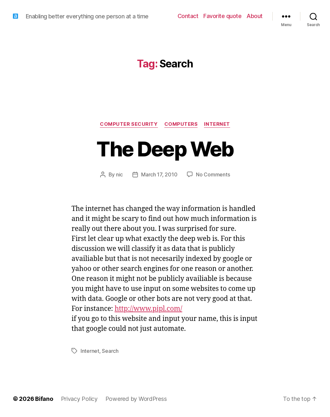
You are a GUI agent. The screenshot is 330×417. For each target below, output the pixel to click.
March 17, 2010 (159, 174)
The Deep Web (164, 148)
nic (119, 174)
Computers (181, 124)
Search (110, 351)
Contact (188, 16)
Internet (217, 124)
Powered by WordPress (136, 398)
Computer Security (129, 124)
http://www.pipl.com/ (148, 308)
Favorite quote (222, 16)
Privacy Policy (79, 398)
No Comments (213, 174)
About (255, 16)
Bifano (44, 398)
